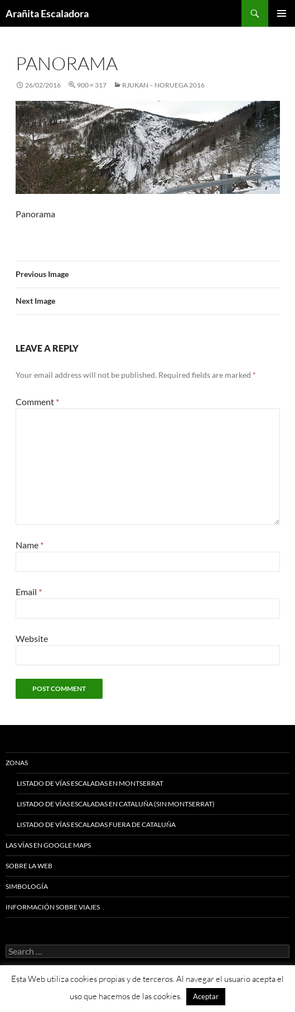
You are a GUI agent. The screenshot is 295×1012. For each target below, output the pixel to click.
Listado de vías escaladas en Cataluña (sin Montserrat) (116, 804)
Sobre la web (29, 866)
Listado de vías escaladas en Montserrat (90, 783)
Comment (37, 401)
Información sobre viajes (53, 907)
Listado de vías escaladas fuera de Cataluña (96, 824)
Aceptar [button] (206, 996)
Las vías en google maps (48, 845)
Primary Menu (281, 13)
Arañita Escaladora (47, 13)
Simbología (27, 886)
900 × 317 (92, 85)
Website (32, 638)
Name (29, 544)
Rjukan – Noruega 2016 (163, 85)
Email (29, 591)
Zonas (17, 762)
